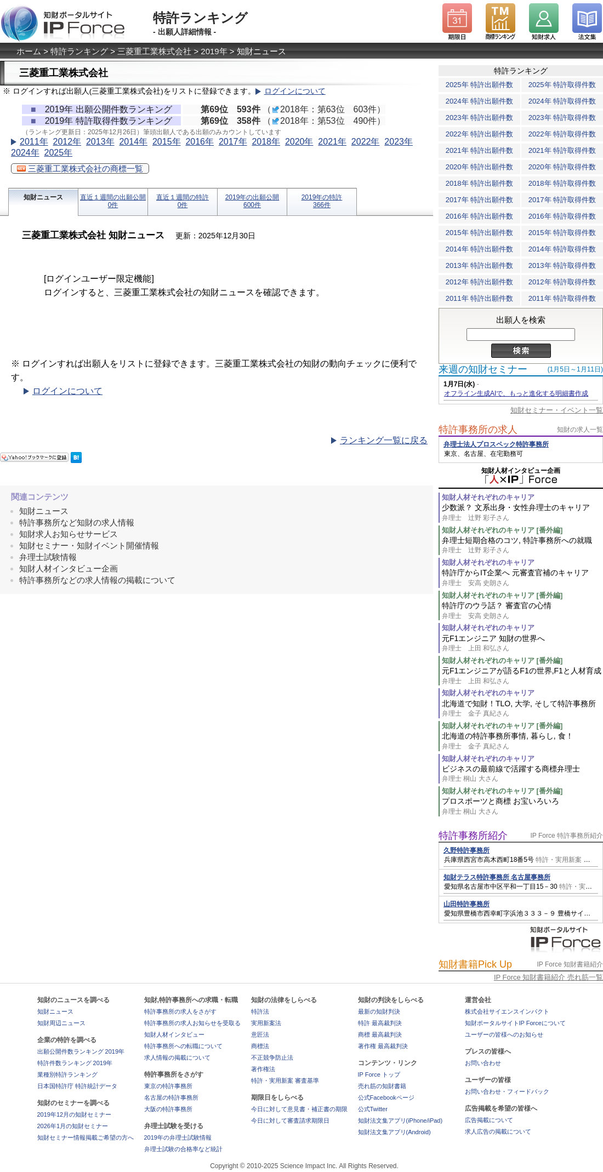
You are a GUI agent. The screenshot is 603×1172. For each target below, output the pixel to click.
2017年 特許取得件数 (562, 200)
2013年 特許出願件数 (480, 265)
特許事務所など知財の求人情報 (76, 522)
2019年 (214, 51)
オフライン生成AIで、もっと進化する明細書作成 (516, 393)
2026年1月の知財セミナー (73, 1126)
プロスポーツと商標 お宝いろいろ (522, 806)
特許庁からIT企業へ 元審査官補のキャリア (522, 577)
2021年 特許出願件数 (480, 150)
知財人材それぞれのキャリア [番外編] (502, 530)
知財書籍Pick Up (475, 964)
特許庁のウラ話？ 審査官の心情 (522, 610)
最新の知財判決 (379, 1011)
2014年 (133, 141)
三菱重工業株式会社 (154, 51)
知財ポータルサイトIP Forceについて (515, 1023)
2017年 (233, 141)
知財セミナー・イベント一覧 (556, 410)
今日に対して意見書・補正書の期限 (299, 1109)
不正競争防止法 (272, 1057)
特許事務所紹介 (473, 835)
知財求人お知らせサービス (68, 534)
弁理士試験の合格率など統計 (183, 1149)
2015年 (166, 141)
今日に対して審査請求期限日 (290, 1120)
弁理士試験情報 (48, 557)
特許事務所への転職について (183, 1046)
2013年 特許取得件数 (562, 265)
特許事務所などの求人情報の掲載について (97, 580)
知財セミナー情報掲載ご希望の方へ (85, 1137)
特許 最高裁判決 (380, 1023)
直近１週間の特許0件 (182, 201)
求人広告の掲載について (498, 1131)
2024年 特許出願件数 (480, 101)
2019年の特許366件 (322, 201)
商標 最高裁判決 (380, 1034)
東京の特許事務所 (168, 1086)
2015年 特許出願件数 (480, 232)
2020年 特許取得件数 (562, 167)
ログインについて (295, 91)
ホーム (28, 51)
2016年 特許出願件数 (480, 216)
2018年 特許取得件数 (562, 183)
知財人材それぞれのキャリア (488, 497)
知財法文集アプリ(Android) (394, 1132)
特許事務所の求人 (478, 429)
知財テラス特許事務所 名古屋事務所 (496, 877)
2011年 (34, 141)
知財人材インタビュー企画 (68, 568)
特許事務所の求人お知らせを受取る (192, 1023)
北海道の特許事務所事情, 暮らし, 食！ (522, 741)
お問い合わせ (483, 1063)
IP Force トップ (379, 1074)
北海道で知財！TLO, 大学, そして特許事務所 (522, 708)
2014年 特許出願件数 (480, 249)
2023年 (398, 141)
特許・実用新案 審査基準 (285, 1080)
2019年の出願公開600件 (252, 201)
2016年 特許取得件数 (562, 216)
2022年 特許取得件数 (562, 134)
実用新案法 (266, 1023)
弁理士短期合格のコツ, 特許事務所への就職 (522, 545)
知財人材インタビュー (174, 1034)
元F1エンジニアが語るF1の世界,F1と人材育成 (522, 675)
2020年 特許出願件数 (480, 167)
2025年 (58, 152)
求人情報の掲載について (177, 1057)
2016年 (199, 141)
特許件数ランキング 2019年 (75, 1063)
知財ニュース (43, 197)
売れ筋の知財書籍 (382, 1086)
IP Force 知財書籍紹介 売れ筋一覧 (548, 977)
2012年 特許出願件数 (480, 282)
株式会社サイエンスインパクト (507, 1011)
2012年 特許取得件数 (562, 282)
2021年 (332, 141)
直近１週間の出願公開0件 (113, 201)
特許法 (260, 1011)
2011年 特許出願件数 (480, 298)
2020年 (299, 141)
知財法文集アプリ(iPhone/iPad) (400, 1120)
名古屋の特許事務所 (171, 1097)
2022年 (365, 141)
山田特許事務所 (466, 904)
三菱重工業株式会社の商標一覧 (80, 168)
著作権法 (263, 1069)
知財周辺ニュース (61, 1023)
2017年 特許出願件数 (480, 200)
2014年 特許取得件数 (562, 249)
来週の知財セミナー (483, 369)
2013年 (100, 141)
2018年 (266, 141)
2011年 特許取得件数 (562, 298)
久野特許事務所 (466, 850)
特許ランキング (79, 51)
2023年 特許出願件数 (480, 117)
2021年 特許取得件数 (562, 150)
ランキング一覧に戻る (384, 440)
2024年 (25, 152)
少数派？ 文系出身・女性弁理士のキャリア (522, 512)
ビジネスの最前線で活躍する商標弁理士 (522, 774)
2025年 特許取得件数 (562, 85)
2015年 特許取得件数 (562, 232)
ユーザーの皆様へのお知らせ (504, 1034)
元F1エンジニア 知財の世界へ (522, 643)
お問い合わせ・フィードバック (507, 1091)
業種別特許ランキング (67, 1074)
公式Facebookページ (386, 1097)
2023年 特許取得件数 (562, 117)
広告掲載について (489, 1120)
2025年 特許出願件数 (480, 85)
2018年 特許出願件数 (480, 183)
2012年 (67, 141)
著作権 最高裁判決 (383, 1046)
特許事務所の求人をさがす (180, 1011)
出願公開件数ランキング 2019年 (81, 1051)
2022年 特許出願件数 (480, 134)
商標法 (260, 1046)
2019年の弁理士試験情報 (178, 1137)
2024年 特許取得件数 (562, 101)
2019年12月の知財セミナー (74, 1114)
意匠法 (260, 1034)
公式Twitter (373, 1109)
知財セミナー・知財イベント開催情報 (89, 545)
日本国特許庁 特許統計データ (77, 1086)
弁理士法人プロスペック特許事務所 (496, 444)
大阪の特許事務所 (168, 1109)
